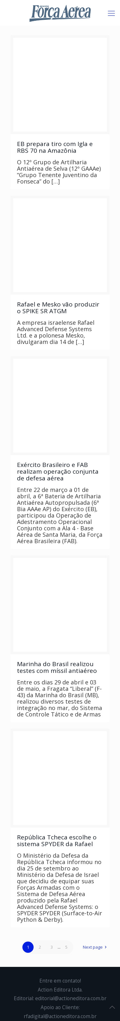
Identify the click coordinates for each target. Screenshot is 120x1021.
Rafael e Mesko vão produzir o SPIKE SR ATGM (58, 307)
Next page (95, 947)
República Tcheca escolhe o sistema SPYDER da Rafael (57, 840)
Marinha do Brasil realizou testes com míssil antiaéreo (57, 667)
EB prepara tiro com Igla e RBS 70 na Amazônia (55, 147)
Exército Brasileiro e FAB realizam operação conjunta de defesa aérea (58, 471)
